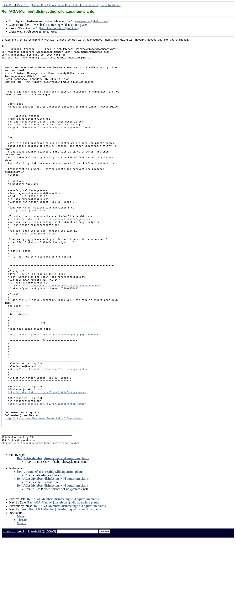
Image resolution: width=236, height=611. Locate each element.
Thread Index (90, 5)
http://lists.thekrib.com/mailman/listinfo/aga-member (53, 248)
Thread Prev (39, 5)
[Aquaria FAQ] (35, 602)
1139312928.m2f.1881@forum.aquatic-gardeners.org (64, 327)
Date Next (23, 5)
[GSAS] (51, 602)
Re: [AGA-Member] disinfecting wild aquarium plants (53, 529)
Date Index (73, 5)
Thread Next (56, 5)
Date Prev (9, 5)
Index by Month (110, 5)
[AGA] (21, 602)
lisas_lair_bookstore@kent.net (59, 28)
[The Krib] (9, 602)
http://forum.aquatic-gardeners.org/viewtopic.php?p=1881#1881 (54, 386)
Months (21, 594)
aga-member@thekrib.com (91, 21)
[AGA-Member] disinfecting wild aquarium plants (50, 543)
